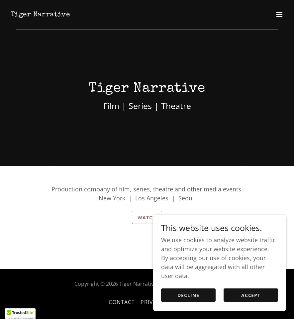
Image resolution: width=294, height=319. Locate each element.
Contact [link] (122, 302)
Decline (188, 309)
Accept (251, 309)
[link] (40, 14)
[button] (279, 14)
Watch (147, 217)
